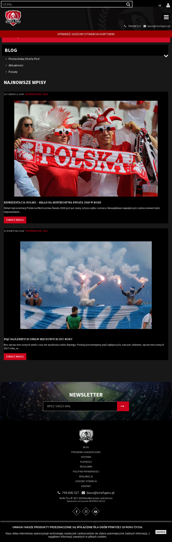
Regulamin (86, 476)
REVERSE (93, 511)
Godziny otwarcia (86, 491)
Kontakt (86, 496)
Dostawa (86, 467)
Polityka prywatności (86, 481)
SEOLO (102, 511)
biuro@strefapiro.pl (159, 26)
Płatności (86, 471)
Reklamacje (86, 486)
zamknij (160, 531)
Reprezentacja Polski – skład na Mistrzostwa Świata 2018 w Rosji (52, 212)
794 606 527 (134, 26)
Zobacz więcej (15, 230)
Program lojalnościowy (86, 462)
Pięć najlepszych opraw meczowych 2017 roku (38, 349)
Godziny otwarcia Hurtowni (93, 34)
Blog (86, 457)
